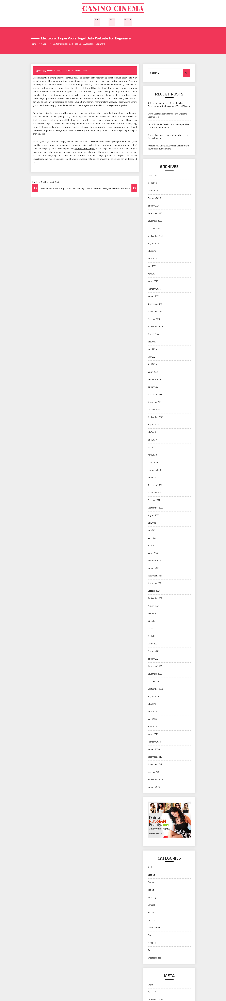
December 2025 (155, 213)
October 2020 (154, 681)
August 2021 (153, 606)
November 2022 (155, 493)
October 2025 (154, 229)
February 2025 (154, 289)
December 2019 (155, 757)
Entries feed (153, 992)
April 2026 (152, 183)
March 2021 (153, 644)
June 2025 (152, 259)
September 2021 (155, 599)
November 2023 (155, 402)
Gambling (152, 897)
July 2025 (152, 251)
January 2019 (154, 787)
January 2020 (154, 749)
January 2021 (154, 659)
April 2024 (152, 365)
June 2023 (152, 440)
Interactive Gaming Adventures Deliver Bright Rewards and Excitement (168, 147)
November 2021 (155, 583)
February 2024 (154, 379)
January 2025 (154, 297)
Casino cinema (113, 8)
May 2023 (152, 447)
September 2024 (155, 327)
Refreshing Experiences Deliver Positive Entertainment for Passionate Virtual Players (169, 105)
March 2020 (153, 734)
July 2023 (152, 432)
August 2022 (153, 515)
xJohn (40, 71)
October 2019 (154, 772)
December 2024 (155, 304)
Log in (150, 985)
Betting (128, 19)
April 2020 (152, 727)
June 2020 (152, 712)
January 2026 (154, 206)
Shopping (152, 943)
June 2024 (152, 349)
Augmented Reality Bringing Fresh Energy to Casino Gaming (168, 137)
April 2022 (152, 546)
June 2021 (152, 621)
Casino (112, 19)
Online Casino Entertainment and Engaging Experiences (167, 116)
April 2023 (152, 455)
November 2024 (155, 312)
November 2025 (155, 221)
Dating (151, 890)
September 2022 (155, 508)
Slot (149, 950)
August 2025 (153, 244)
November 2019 (155, 765)
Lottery (151, 920)
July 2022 (152, 523)
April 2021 (152, 636)
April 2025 (152, 274)
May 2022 (152, 538)
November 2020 (155, 674)
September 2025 (155, 236)
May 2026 (152, 176)
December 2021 (155, 576)
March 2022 (153, 553)
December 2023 (155, 395)
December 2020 (155, 666)
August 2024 (153, 334)
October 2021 (154, 591)
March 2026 (153, 191)
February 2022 (154, 561)
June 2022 (152, 531)
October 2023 (154, 410)
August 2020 (153, 697)
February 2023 (154, 470)
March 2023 (153, 463)
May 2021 (152, 629)
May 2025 (152, 266)
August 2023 (153, 425)
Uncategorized (154, 958)
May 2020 (152, 719)
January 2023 (154, 478)
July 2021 (152, 613)
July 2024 (152, 342)
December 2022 (155, 485)
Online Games (154, 928)
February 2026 (154, 198)
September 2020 (155, 689)
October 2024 (154, 319)
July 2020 (152, 704)
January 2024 (154, 387)
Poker (150, 935)
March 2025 (153, 281)
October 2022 (154, 500)
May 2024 (152, 357)
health (151, 913)
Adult (97, 19)
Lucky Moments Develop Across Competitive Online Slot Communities (168, 126)
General (151, 905)
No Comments (81, 71)
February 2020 (154, 742)
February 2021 (154, 651)
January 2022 (154, 568)
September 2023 (155, 417)
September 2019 (155, 780)
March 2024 (153, 372)
